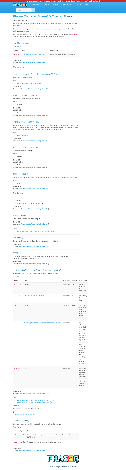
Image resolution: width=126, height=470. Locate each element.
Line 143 (45, 393)
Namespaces (36, 5)
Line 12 (45, 62)
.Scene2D (44, 16)
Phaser (18, 16)
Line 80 (45, 188)
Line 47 (45, 167)
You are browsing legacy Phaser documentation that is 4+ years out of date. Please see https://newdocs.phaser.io (63, 1)
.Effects (56, 16)
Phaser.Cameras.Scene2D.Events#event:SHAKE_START (36, 401)
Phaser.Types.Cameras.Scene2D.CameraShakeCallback (42, 323)
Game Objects (67, 5)
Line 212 (45, 450)
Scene (88, 5)
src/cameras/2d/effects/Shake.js (30, 62)
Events (56, 5)
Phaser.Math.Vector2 (30, 122)
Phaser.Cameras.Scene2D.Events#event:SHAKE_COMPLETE (38, 231)
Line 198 (45, 246)
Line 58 (45, 115)
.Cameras (30, 16)
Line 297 (45, 209)
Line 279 (45, 264)
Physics (79, 5)
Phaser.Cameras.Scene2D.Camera (33, 54)
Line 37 (45, 89)
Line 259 (45, 224)
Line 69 (45, 141)
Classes (47, 5)
